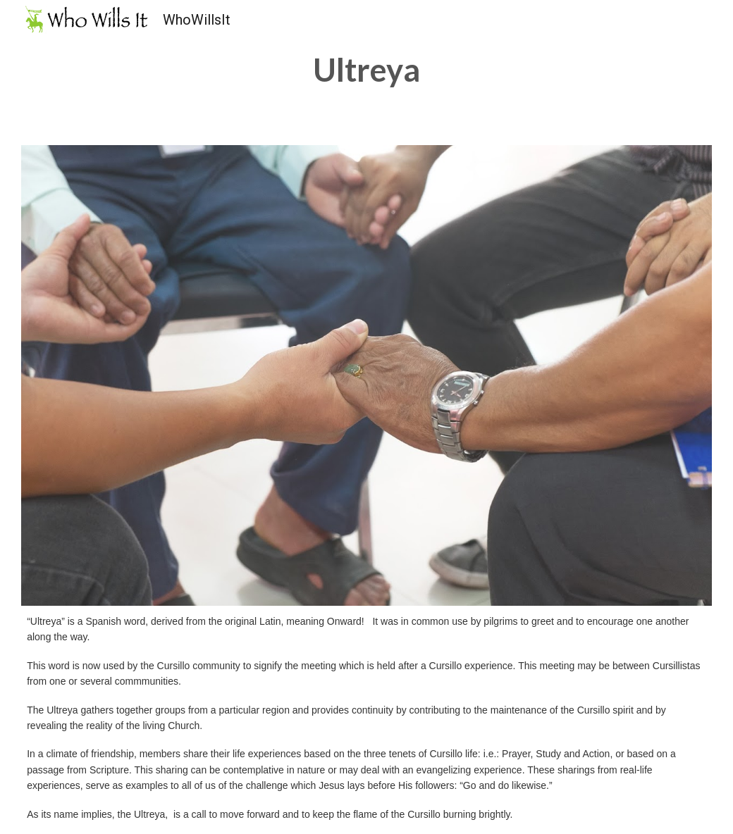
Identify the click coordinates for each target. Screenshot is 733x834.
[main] (367, 69)
